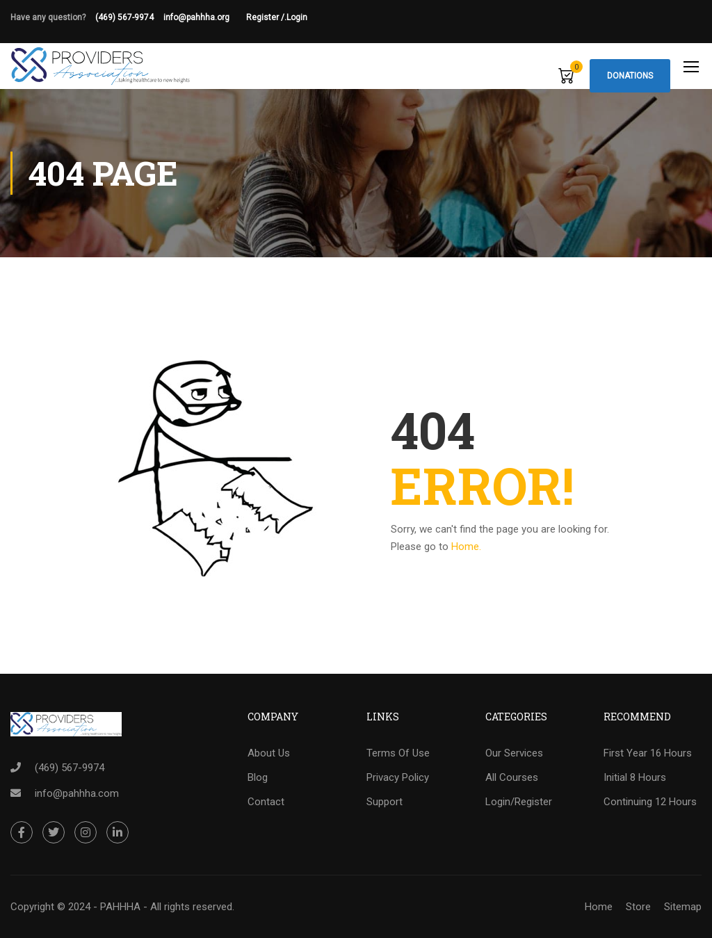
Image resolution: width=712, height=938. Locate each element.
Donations (630, 76)
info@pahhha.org (204, 17)
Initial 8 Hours (635, 778)
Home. (466, 547)
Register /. (266, 17)
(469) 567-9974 (124, 17)
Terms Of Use (398, 753)
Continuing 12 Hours (650, 802)
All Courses (511, 778)
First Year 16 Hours (648, 753)
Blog (258, 778)
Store (638, 906)
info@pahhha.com (77, 793)
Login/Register (518, 802)
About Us (269, 753)
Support (384, 802)
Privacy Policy (397, 778)
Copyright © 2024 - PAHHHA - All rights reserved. (122, 906)
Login (296, 17)
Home (599, 906)
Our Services (514, 753)
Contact (266, 802)
